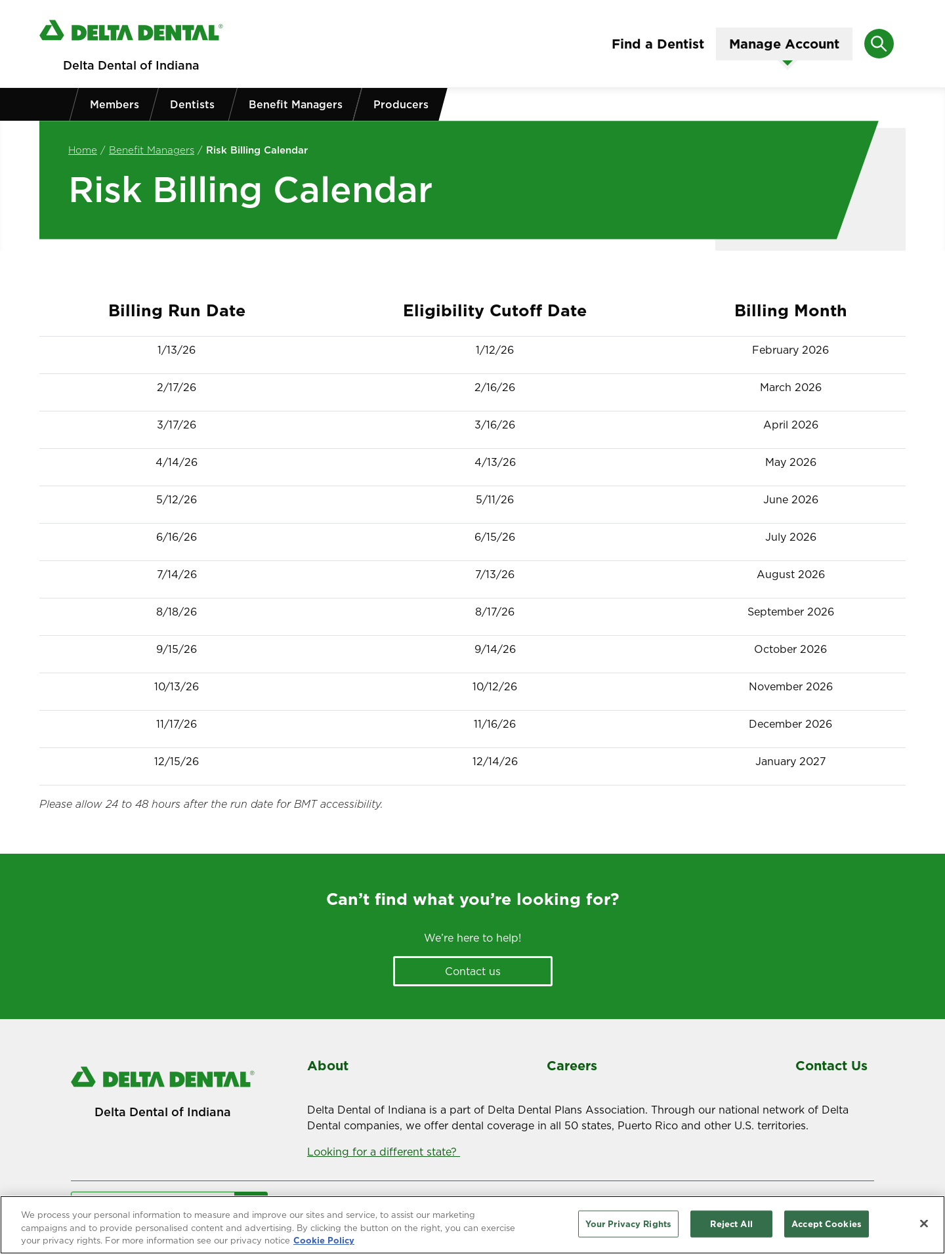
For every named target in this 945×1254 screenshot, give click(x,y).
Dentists (192, 104)
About (327, 1065)
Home (82, 150)
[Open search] (879, 44)
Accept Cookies (826, 1227)
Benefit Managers (296, 104)
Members (114, 104)
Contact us (473, 971)
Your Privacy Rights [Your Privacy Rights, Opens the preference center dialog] (628, 1227)
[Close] (924, 1226)
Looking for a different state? (383, 1151)
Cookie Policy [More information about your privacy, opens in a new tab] (323, 1244)
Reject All (731, 1227)
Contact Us (831, 1065)
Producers (401, 104)
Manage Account (784, 44)
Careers (572, 1065)
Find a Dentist (658, 44)
